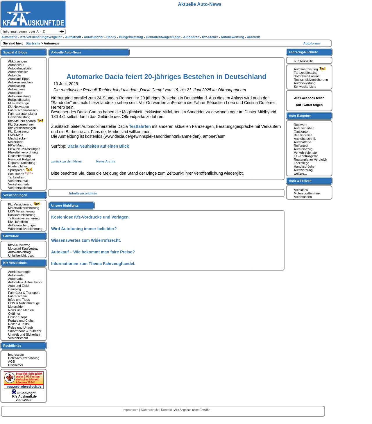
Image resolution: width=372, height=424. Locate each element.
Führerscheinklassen (23, 110)
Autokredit (73, 37)
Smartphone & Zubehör (24, 331)
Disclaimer (15, 365)
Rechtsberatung (19, 156)
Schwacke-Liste (305, 86)
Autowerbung (303, 170)
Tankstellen (16, 177)
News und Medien (21, 310)
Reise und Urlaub (20, 327)
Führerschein (17, 296)
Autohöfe (14, 75)
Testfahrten (140, 126)
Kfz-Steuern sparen (26, 121)
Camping (14, 289)
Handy (111, 37)
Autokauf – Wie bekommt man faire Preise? (93, 252)
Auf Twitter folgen (309, 105)
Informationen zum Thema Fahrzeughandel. (93, 263)
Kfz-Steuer (210, 37)
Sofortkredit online (307, 76)
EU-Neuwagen (18, 106)
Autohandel (16, 275)
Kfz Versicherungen (22, 128)
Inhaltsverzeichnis (83, 193)
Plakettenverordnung (23, 152)
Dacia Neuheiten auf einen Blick (98, 146)
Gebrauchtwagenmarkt (163, 37)
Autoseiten (15, 92)
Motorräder (16, 306)
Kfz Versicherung (24, 204)
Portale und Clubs (20, 320)
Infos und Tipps (19, 299)
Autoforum (311, 43)
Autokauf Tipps (18, 78)
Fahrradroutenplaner (22, 113)
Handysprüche (304, 166)
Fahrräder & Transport (24, 292)
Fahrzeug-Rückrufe (303, 52)
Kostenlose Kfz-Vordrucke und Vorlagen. (90, 217)
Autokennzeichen (20, 82)
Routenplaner (17, 166)
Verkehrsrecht (18, 338)
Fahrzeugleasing (305, 72)
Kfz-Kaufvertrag (19, 245)
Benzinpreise (303, 135)
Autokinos (301, 190)
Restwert (300, 124)
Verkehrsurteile (18, 184)
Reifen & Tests (18, 324)
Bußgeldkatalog (19, 99)
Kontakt (167, 410)
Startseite (33, 43)
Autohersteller (18, 72)
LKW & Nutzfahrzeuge (24, 303)
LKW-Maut (15, 135)
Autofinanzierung (310, 69)
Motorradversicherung (23, 208)
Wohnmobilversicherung (25, 228)
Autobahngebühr (20, 68)
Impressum (16, 354)
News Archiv (105, 161)
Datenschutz (150, 410)
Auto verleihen (304, 128)
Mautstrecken (17, 138)
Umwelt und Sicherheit (24, 334)
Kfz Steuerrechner (21, 124)
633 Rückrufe (303, 61)
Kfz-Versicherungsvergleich (41, 37)
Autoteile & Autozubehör (25, 282)
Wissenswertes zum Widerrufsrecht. (86, 240)
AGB (11, 361)
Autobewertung (304, 83)
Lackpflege (301, 163)
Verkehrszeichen (20, 187)
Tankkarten (302, 131)
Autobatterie (302, 142)
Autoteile (254, 37)
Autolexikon (16, 89)
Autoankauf (16, 65)
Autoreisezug (303, 149)
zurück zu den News (67, 161)
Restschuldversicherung (311, 79)
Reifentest (301, 145)
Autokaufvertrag (19, 252)
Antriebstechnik (305, 138)
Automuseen (303, 196)
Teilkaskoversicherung (24, 218)
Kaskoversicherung (21, 215)
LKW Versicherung (21, 211)
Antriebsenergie (19, 271)
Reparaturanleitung (21, 162)
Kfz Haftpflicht (18, 221)
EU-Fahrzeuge (18, 103)
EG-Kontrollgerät (306, 156)
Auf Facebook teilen (309, 98)
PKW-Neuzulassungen (24, 149)
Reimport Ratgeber (21, 159)
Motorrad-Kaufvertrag (23, 248)
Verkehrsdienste (305, 152)
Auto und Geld (18, 285)
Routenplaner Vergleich (310, 159)
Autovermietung (19, 96)
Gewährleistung (19, 117)
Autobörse (191, 37)
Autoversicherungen (22, 225)
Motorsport (16, 142)
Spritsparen (20, 170)
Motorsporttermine (307, 193)
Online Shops (17, 317)
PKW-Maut (16, 145)
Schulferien (20, 174)
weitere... (300, 173)
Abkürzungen (17, 61)
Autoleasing (16, 85)
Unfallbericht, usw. (21, 255)
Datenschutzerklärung (23, 358)
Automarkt (15, 278)
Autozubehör (94, 37)
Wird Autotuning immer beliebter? (84, 228)
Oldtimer (14, 313)
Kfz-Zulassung (18, 131)
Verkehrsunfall (18, 181)
